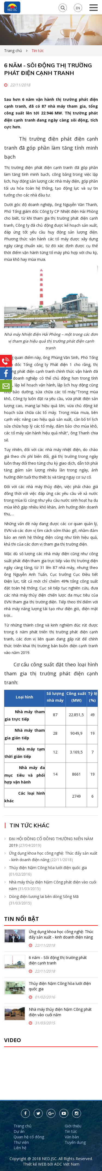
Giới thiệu (73, 1125)
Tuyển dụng (75, 1142)
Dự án (19, 1131)
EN (78, 7)
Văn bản (72, 1136)
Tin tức (71, 1131)
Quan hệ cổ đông (29, 1136)
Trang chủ (13, 50)
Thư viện (21, 1142)
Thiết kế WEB (35, 1164)
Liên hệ (20, 1147)
